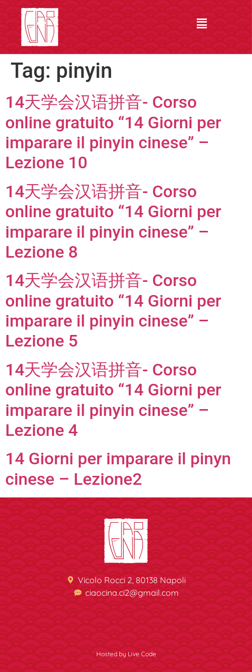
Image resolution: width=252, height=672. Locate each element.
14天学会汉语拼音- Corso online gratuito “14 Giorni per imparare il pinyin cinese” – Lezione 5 (113, 310)
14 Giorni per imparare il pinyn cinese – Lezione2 (118, 468)
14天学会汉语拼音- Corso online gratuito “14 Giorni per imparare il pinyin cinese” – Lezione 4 (113, 400)
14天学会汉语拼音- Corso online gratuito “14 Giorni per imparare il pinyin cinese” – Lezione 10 (113, 132)
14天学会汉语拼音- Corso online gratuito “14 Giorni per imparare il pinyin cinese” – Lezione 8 (113, 221)
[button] (201, 24)
